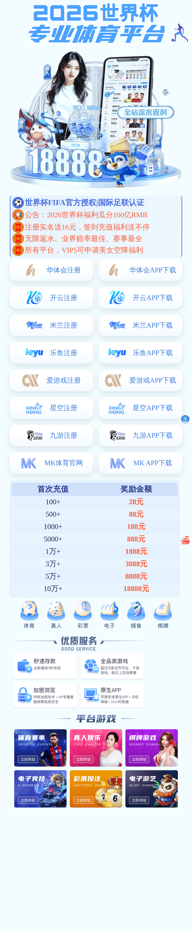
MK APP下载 (152, 463)
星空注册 (63, 408)
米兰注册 (63, 325)
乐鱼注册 (63, 353)
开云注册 (63, 297)
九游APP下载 (153, 435)
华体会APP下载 (152, 270)
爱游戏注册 (64, 380)
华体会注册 (64, 270)
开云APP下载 (153, 297)
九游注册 (63, 435)
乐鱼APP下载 (153, 353)
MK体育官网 (63, 463)
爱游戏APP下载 (152, 380)
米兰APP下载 (153, 325)
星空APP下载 (153, 408)
